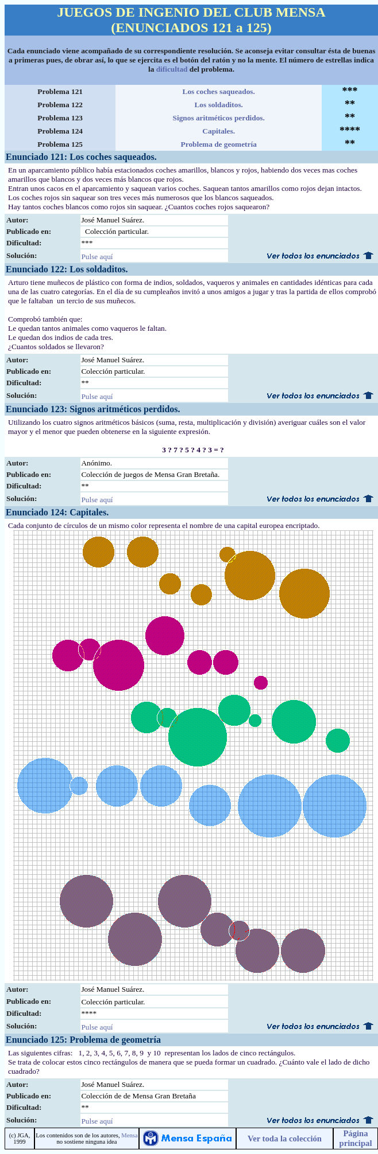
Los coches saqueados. (219, 91)
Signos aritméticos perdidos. (219, 118)
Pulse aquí (97, 256)
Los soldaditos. (218, 104)
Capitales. (218, 131)
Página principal (355, 1138)
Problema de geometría (219, 144)
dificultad (172, 69)
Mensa (129, 1135)
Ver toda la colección (285, 1138)
